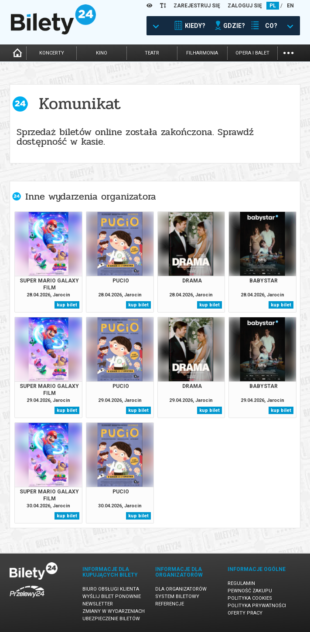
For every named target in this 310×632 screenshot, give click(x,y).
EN (290, 6)
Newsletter (97, 604)
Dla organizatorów (181, 589)
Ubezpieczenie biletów (111, 619)
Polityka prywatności (257, 605)
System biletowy (177, 596)
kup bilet (67, 305)
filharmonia (202, 53)
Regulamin (241, 583)
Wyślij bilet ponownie (111, 596)
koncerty (51, 53)
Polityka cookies (250, 598)
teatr (152, 53)
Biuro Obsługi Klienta (110, 589)
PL (272, 6)
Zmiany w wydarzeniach (113, 611)
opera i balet (252, 53)
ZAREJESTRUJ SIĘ (197, 6)
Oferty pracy (245, 613)
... (288, 52)
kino (101, 53)
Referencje (169, 604)
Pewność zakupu (250, 591)
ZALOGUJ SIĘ (245, 6)
